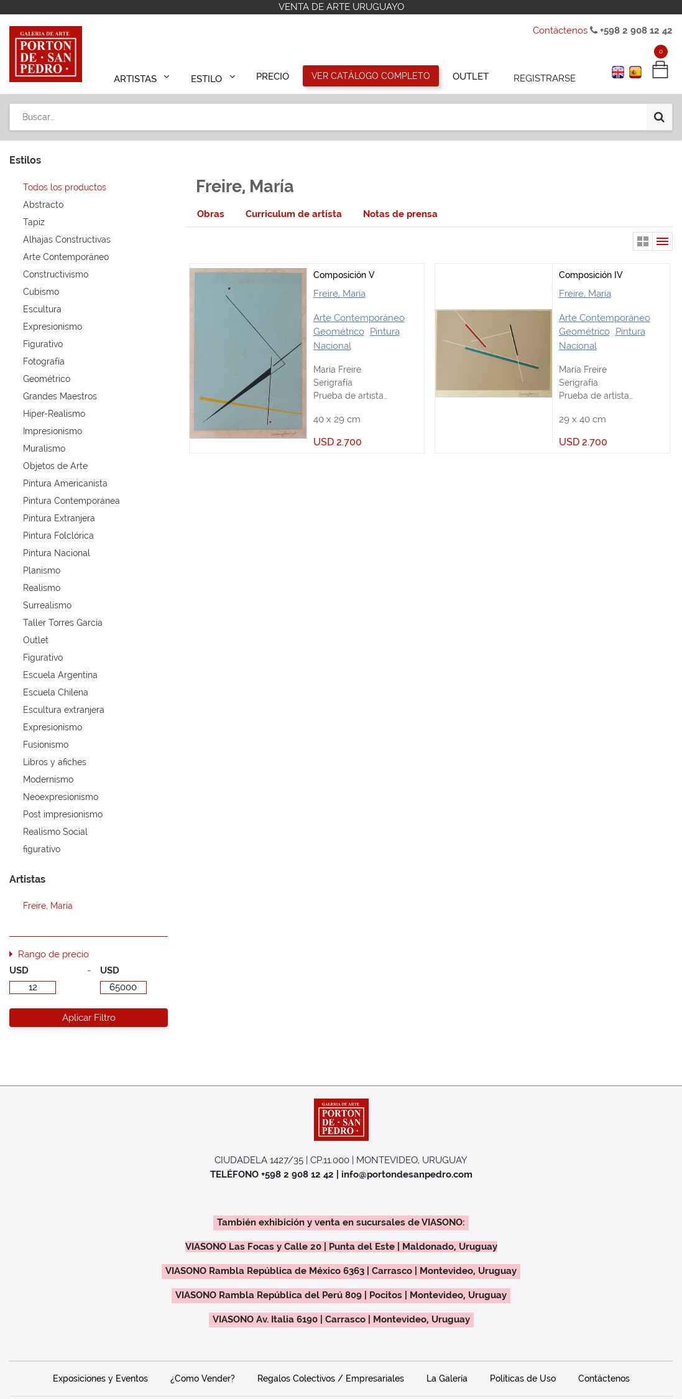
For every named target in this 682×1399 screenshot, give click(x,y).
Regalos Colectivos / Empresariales (330, 1378)
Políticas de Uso (523, 1378)
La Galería (447, 1378)
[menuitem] (273, 75)
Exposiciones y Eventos (100, 1378)
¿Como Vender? (202, 1378)
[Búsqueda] (659, 113)
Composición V (343, 275)
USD (19, 970)
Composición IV (590, 275)
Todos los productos (64, 187)
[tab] (211, 214)
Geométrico (338, 331)
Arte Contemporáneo (359, 317)
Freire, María (339, 293)
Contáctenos (560, 30)
